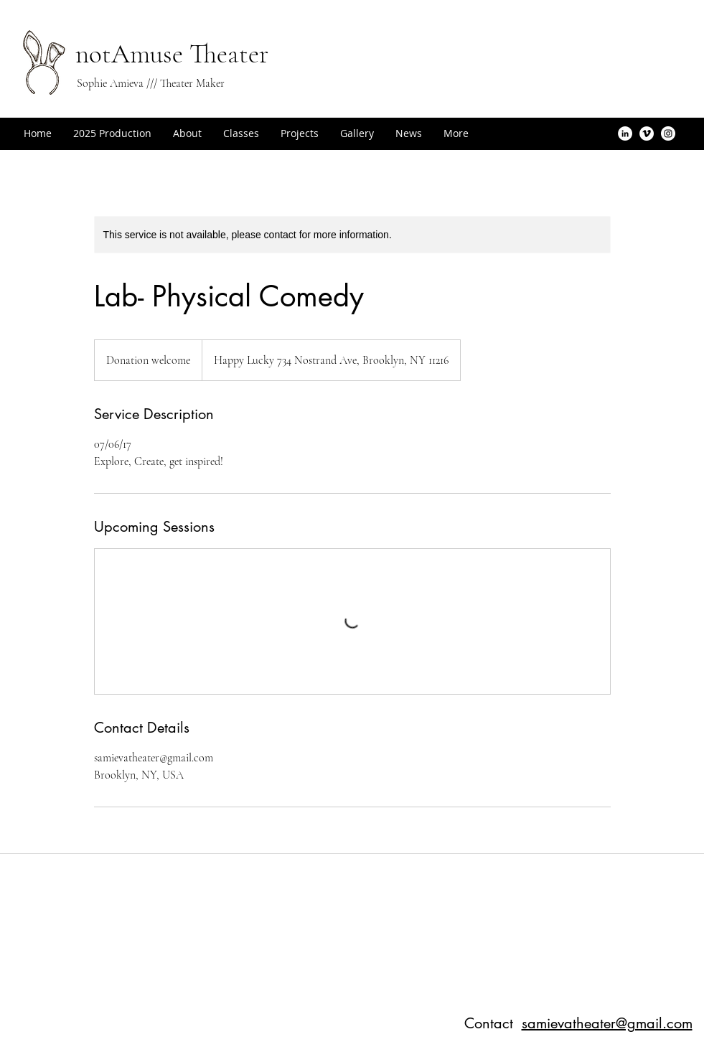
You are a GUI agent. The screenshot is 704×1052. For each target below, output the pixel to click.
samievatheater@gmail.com (607, 1023)
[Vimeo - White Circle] (646, 133)
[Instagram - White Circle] (668, 133)
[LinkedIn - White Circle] (625, 133)
